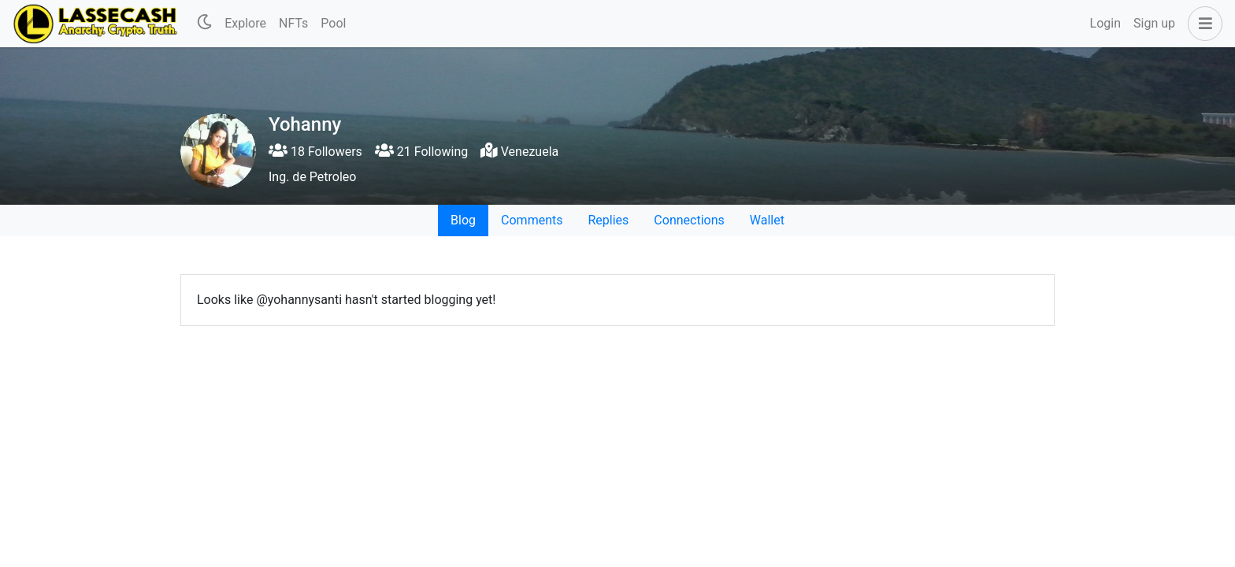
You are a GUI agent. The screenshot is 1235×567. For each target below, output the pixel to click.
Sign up (1154, 23)
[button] (1201, 23)
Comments (531, 220)
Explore (245, 23)
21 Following (421, 151)
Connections (689, 220)
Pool (333, 23)
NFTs (293, 23)
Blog (463, 220)
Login (1105, 23)
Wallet (767, 220)
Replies (608, 220)
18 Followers (315, 151)
